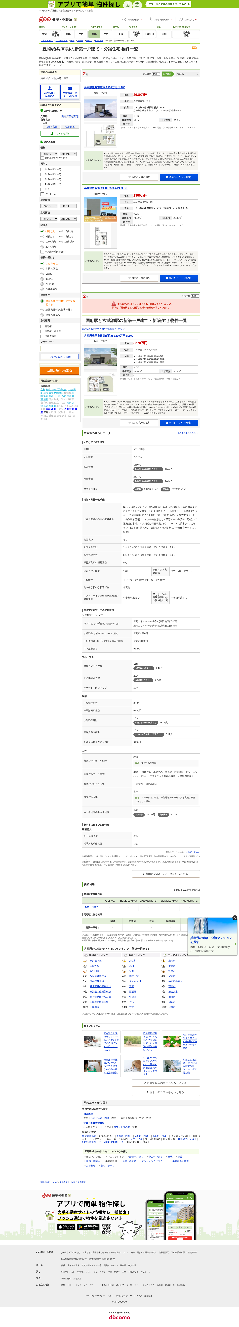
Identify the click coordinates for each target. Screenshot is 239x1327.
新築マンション (68, 1272)
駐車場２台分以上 (187, 1139)
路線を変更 (51, 126)
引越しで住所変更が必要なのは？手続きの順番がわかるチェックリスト (150, 1066)
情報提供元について (49, 1182)
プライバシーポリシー (95, 1296)
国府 (106, 1117)
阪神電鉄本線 (97, 981)
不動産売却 (66, 1278)
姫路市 (171, 965)
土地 (170, 1156)
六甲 (131, 1007)
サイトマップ (136, 1296)
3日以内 (49, 278)
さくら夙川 (135, 981)
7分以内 (68, 236)
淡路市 (171, 971)
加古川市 (173, 991)
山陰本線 (94, 965)
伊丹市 (171, 1007)
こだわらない (52, 263)
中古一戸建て (155, 1156)
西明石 (132, 991)
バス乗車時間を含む (55, 251)
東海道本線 (96, 960)
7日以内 (49, 284)
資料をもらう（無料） (179, 177)
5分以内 (49, 236)
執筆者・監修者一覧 (166, 1285)
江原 (99, 1117)
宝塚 (131, 986)
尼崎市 (171, 976)
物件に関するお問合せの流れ (144, 1252)
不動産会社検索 (180, 1161)
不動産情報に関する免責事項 (72, 1182)
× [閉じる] (235, 918)
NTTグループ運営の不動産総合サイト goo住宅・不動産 (66, 10)
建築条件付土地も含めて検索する (60, 303)
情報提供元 (164, 1252)
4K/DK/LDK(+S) (53, 184)
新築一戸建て (136, 1156)
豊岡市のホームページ (188, 433)
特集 (63, 1285)
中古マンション (84, 1272)
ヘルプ (110, 1296)
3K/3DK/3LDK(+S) (91, 1142)
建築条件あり (52, 314)
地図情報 (181, 1285)
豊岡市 (171, 960)
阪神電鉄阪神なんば (100, 996)
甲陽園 (132, 996)
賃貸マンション (111, 1265)
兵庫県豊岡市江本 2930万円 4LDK (104, 87)
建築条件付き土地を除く (59, 309)
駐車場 (123, 1265)
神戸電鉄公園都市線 (100, 986)
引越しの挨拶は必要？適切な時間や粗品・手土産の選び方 (190, 1066)
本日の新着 (51, 268)
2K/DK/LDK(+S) (53, 174)
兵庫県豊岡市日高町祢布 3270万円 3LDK (108, 335)
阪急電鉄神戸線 (98, 976)
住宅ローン (146, 1272)
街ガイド (134, 1285)
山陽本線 (94, 1007)
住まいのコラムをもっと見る (167, 1092)
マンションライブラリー (154, 1161)
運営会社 (148, 1296)
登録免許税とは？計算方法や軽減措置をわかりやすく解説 (190, 1041)
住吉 (131, 1002)
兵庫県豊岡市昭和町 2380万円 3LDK (105, 188)
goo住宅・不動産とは (70, 1252)
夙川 (131, 965)
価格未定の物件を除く (56, 157)
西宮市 (171, 986)
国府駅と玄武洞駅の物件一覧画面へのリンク (103, 328)
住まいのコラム (148, 1285)
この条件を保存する (50, 91)
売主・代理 (136, 1139)
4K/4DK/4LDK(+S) (113, 1142)
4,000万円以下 (142, 1136)
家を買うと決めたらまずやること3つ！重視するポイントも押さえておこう (111, 1041)
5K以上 (48, 189)
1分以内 (68, 231)
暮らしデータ (108, 1165)
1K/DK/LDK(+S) (53, 169)
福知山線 (94, 971)
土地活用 (77, 1278)
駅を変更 (70, 126)
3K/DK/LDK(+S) (53, 179)
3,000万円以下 (124, 1136)
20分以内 (50, 246)
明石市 (171, 1002)
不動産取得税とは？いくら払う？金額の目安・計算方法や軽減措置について (150, 1041)
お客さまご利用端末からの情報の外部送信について (105, 1252)
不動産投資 (133, 1272)
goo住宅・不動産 (44, 1252)
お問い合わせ (122, 1296)
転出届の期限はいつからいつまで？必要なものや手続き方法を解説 (111, 1066)
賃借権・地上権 (53, 331)
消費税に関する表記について (102, 1259)
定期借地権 (50, 336)
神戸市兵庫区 (175, 981)
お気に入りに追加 (139, 177)
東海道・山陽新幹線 (100, 991)
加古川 (132, 960)
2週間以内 (51, 289)
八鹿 (92, 1117)
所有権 (48, 326)
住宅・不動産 (129, 1161)
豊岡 (131, 971)
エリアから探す (60, 133)
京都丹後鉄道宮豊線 (93, 1123)
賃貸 (180, 1156)
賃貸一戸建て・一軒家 (92, 1265)
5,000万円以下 (160, 1136)
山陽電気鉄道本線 (99, 1002)
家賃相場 (90, 1165)
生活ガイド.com (193, 852)
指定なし (50, 231)
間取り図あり (89, 1136)
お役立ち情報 (42, 1284)
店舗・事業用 (93, 1161)
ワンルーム (50, 194)
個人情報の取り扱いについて (74, 1259)
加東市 (171, 996)
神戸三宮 (134, 976)
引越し (70, 1285)
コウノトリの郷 (122, 1127)
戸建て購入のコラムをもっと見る (167, 1083)
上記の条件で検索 (59, 370)
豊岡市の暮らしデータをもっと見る (167, 873)
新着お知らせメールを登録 (70, 91)
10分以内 (50, 241)
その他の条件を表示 (58, 356)
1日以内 (49, 273)
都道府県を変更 (70, 116)
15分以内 (69, 241)
